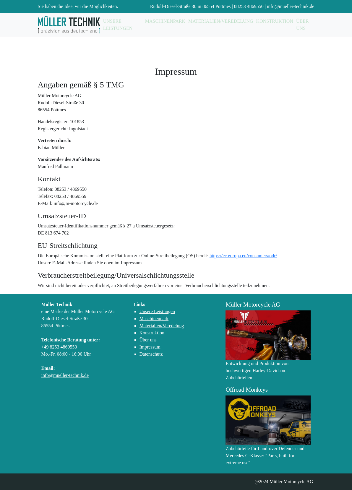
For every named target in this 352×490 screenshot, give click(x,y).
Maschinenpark (165, 21)
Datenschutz (151, 353)
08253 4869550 (249, 6)
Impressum (149, 346)
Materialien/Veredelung (220, 21)
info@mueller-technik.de (290, 6)
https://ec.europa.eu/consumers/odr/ (243, 255)
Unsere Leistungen (118, 25)
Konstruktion (274, 21)
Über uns (302, 25)
